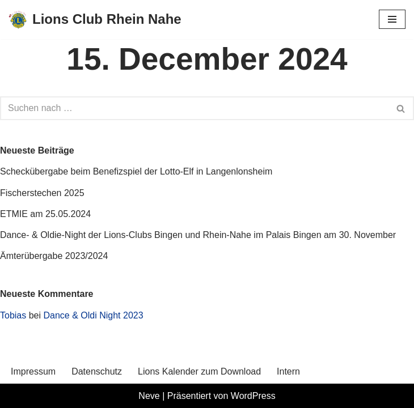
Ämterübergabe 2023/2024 (54, 256)
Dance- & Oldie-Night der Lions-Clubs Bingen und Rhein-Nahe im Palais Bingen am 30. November (198, 235)
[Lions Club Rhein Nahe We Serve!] (95, 19)
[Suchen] (194, 108)
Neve (148, 396)
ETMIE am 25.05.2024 (45, 214)
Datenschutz (96, 371)
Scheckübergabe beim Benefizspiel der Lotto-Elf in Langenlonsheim (136, 171)
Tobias (13, 315)
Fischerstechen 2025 (42, 193)
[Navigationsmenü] (392, 19)
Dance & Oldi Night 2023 (93, 315)
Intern (288, 371)
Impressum (33, 371)
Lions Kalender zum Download (199, 371)
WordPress (253, 396)
